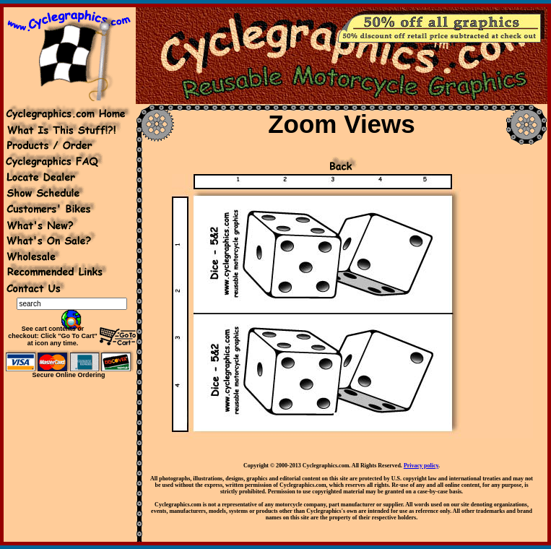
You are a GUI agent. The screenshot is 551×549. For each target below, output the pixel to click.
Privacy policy (421, 465)
